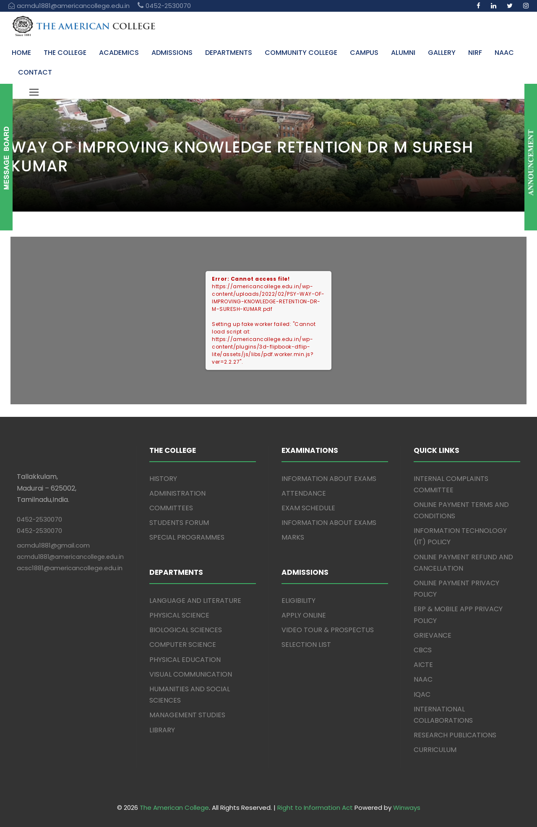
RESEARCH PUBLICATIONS (455, 735)
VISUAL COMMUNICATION (190, 674)
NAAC (504, 52)
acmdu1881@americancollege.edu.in (70, 557)
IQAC (422, 694)
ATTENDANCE (304, 493)
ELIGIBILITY (298, 600)
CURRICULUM (435, 750)
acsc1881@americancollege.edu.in (70, 567)
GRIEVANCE (432, 635)
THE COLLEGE (65, 52)
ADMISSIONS (172, 52)
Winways (406, 807)
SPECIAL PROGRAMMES (186, 537)
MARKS (293, 537)
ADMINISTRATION (177, 493)
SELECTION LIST (306, 644)
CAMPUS (364, 52)
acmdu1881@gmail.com (53, 545)
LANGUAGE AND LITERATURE (195, 600)
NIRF (475, 52)
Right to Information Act (315, 807)
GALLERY (442, 52)
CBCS (423, 650)
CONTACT (35, 72)
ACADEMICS (119, 52)
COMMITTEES (171, 508)
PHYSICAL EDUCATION (185, 659)
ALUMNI (403, 52)
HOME (21, 52)
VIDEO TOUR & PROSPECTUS (328, 630)
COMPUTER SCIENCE (182, 644)
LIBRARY (162, 730)
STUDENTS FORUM (179, 522)
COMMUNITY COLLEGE (301, 52)
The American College (174, 807)
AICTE (423, 664)
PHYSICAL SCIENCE (179, 615)
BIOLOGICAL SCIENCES (185, 630)
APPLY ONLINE (304, 615)
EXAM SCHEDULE (308, 508)
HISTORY (163, 478)
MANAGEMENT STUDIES (187, 715)
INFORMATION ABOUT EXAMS (329, 478)
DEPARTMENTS (228, 52)
